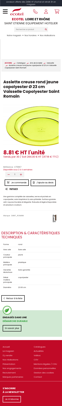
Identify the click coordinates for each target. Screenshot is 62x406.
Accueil (6, 329)
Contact (38, 359)
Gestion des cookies (44, 355)
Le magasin (8, 333)
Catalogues (39, 329)
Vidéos (37, 337)
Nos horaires (31, 35)
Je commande (17, 165)
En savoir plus (12, 310)
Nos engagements (12, 350)
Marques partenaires (13, 359)
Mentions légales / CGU (45, 346)
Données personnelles (45, 350)
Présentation (9, 346)
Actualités (39, 333)
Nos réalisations (47, 35)
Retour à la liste (13, 280)
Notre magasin (14, 35)
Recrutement (9, 355)
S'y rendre (7, 337)
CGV (36, 342)
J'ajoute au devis (43, 165)
